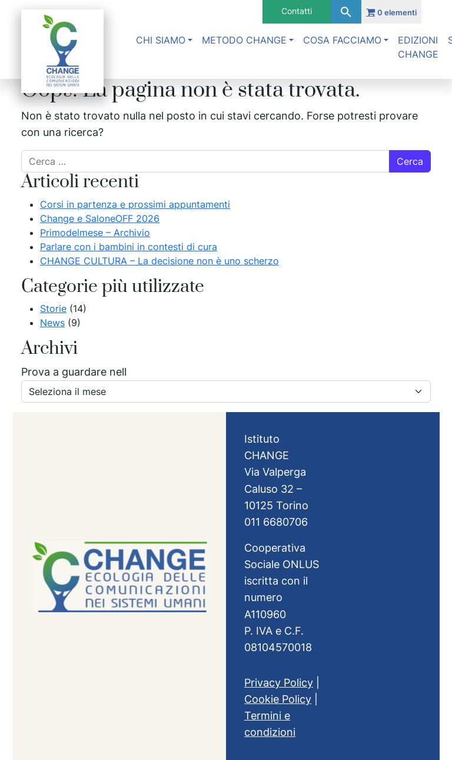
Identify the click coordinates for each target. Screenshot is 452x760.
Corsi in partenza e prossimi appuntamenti (135, 204)
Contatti (296, 11)
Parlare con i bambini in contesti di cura (128, 247)
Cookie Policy (277, 699)
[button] (346, 12)
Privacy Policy (278, 682)
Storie (53, 308)
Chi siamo (160, 40)
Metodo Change (244, 40)
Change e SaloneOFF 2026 (99, 218)
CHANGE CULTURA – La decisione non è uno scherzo (159, 261)
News (52, 322)
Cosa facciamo (342, 40)
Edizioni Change (418, 47)
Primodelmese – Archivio (95, 232)
